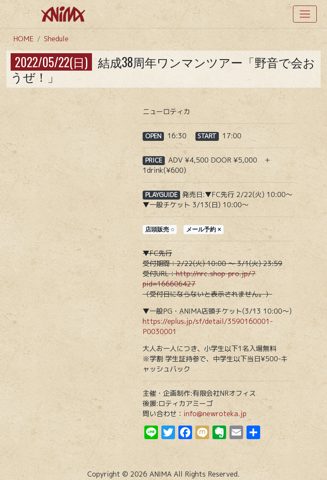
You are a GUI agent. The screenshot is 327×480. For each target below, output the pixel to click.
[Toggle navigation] (305, 14)
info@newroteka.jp (215, 413)
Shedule (56, 38)
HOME (23, 38)
